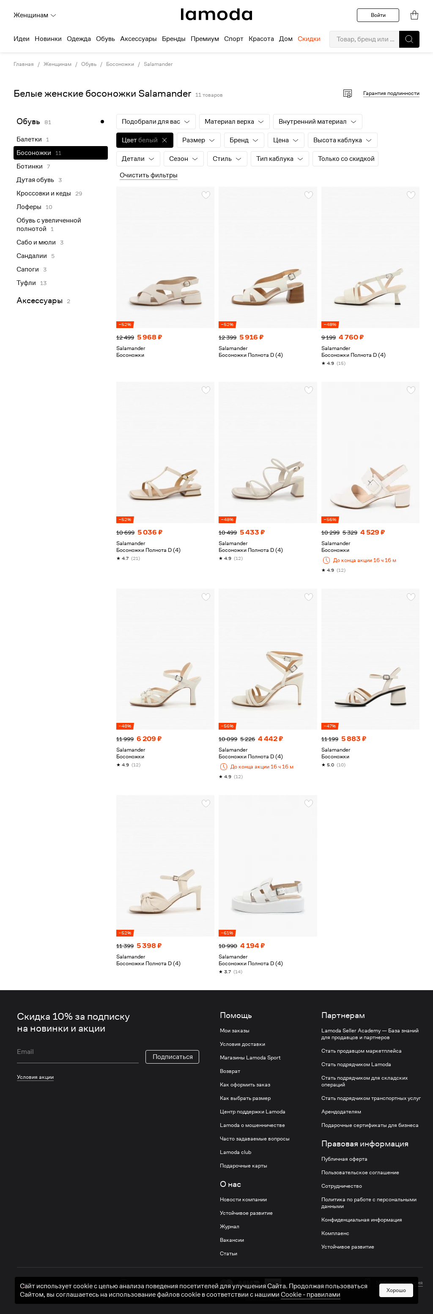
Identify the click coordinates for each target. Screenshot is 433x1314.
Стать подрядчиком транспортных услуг (371, 1098)
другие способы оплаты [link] (275, 1296)
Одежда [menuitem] (79, 39)
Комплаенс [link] (335, 1233)
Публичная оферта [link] (344, 1159)
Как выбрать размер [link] (245, 1098)
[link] (216, 14)
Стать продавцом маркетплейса (361, 1051)
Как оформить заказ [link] (245, 1084)
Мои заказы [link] (234, 1030)
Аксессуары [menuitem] (138, 39)
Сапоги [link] (27, 269)
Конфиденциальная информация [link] (361, 1219)
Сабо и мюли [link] (36, 242)
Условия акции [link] (35, 1077)
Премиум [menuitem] (205, 39)
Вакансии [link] (232, 1240)
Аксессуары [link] (39, 300)
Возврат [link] (230, 1071)
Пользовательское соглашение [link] (360, 1172)
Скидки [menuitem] (309, 39)
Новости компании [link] (243, 1199)
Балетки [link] (29, 139)
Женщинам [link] (57, 64)
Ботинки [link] (29, 166)
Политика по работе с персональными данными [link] (369, 1203)
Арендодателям (341, 1111)
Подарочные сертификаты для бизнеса (370, 1125)
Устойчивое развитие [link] (246, 1213)
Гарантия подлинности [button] (391, 93)
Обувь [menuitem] (105, 39)
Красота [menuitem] (261, 39)
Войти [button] (378, 15)
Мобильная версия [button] (399, 1282)
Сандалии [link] (31, 256)
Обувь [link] (88, 64)
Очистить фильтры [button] (149, 175)
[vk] (123, 1284)
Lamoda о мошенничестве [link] (252, 1125)
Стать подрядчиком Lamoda (356, 1064)
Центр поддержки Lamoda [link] (252, 1111)
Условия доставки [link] (242, 1044)
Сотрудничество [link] (341, 1186)
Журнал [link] (229, 1226)
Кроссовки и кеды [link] (43, 193)
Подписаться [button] (173, 1057)
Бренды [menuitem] (174, 39)
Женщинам (35, 15)
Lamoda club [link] (235, 1152)
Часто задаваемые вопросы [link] (255, 1138)
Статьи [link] (228, 1253)
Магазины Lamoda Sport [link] (250, 1057)
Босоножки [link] (120, 64)
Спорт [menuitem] (234, 39)
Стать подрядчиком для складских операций (364, 1081)
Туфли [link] (26, 283)
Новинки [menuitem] (48, 39)
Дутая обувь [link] (35, 180)
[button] (409, 39)
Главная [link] (24, 64)
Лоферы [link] (28, 207)
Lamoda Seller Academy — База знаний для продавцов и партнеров (370, 1034)
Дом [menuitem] (286, 39)
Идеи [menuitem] (22, 39)
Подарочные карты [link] (243, 1165)
